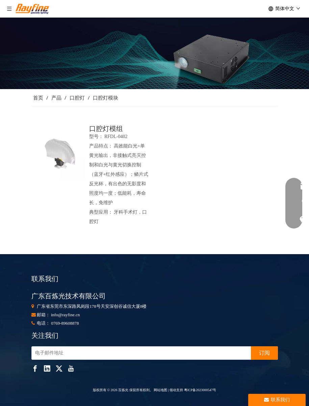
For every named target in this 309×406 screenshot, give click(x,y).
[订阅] (264, 353)
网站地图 (160, 390)
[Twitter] (59, 368)
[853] (154, 53)
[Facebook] (35, 368)
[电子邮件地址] (140, 353)
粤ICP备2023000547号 (200, 390)
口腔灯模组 (106, 128)
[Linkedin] (47, 368)
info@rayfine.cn (65, 314)
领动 (173, 390)
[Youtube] (71, 368)
